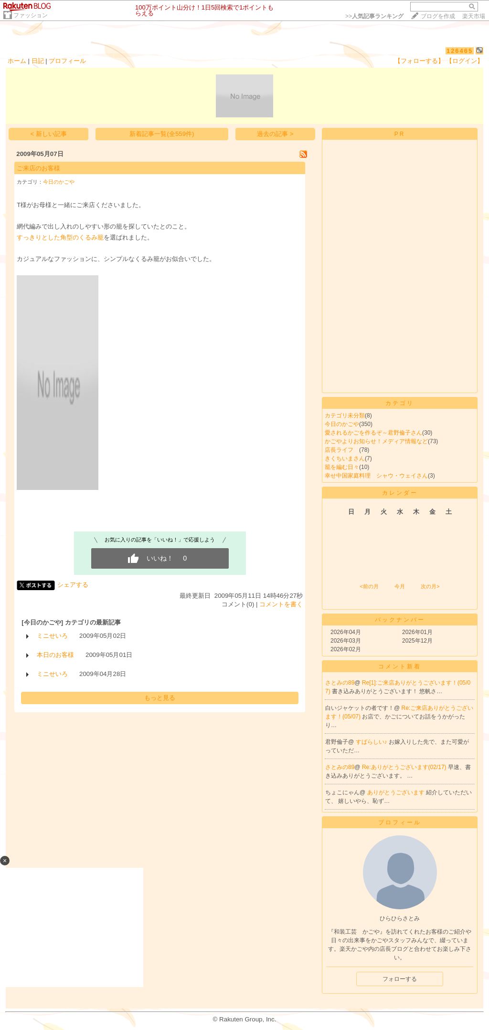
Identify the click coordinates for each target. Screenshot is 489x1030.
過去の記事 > (275, 133)
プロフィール (67, 60)
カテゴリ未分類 (345, 415)
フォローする (400, 979)
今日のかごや (58, 182)
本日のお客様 (55, 654)
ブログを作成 (438, 16)
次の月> (430, 586)
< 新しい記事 (49, 133)
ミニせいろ (52, 635)
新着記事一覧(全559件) (161, 133)
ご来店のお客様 (38, 168)
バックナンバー (400, 619)
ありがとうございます (396, 792)
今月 (399, 586)
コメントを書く (281, 604)
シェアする (72, 584)
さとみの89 (339, 682)
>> (374, 16)
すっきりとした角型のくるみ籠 (60, 237)
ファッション (30, 15)
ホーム (17, 60)
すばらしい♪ (372, 742)
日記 (38, 60)
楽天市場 (473, 16)
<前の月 (369, 586)
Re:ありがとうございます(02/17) (405, 767)
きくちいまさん (345, 458)
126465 (459, 50)
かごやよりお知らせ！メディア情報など (376, 441)
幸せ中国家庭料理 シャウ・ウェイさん (376, 475)
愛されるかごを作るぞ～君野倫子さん (373, 432)
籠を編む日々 (342, 467)
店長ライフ (342, 450)
